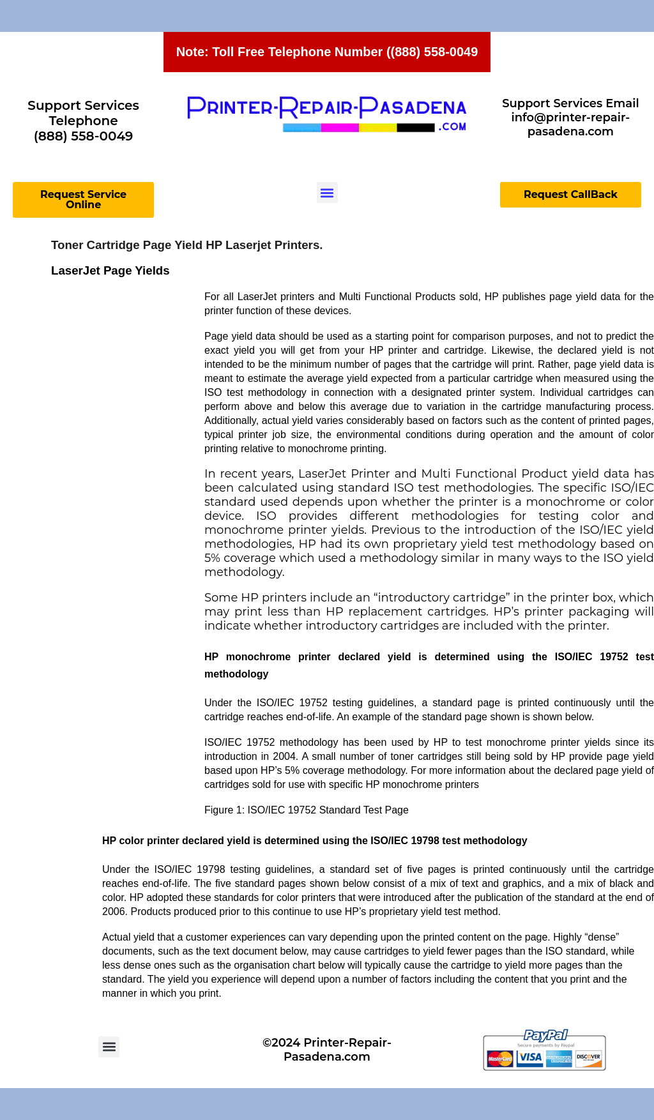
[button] (327, 192)
